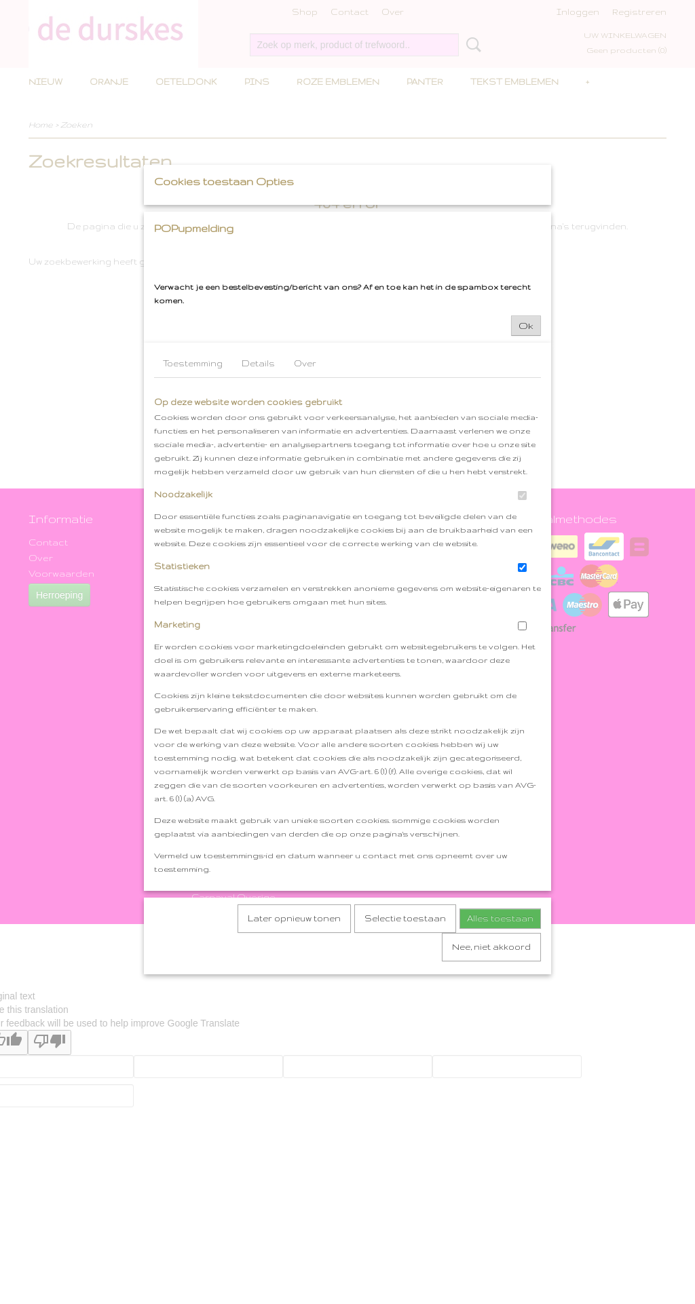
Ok (526, 451)
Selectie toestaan (405, 1044)
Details (258, 489)
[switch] (522, 621)
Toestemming (193, 489)
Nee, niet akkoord (491, 1073)
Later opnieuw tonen (294, 1044)
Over (305, 489)
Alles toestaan (500, 1044)
